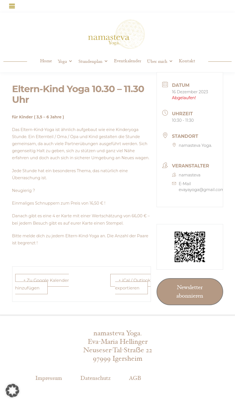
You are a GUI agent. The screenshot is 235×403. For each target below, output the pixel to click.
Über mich (157, 62)
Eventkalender (127, 61)
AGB (135, 378)
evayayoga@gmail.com (202, 189)
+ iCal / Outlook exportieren (133, 284)
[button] (12, 390)
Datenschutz (95, 378)
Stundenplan (90, 62)
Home (46, 61)
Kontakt (187, 61)
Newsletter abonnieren (189, 292)
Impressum (48, 378)
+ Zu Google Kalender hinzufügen (42, 284)
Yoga (62, 62)
